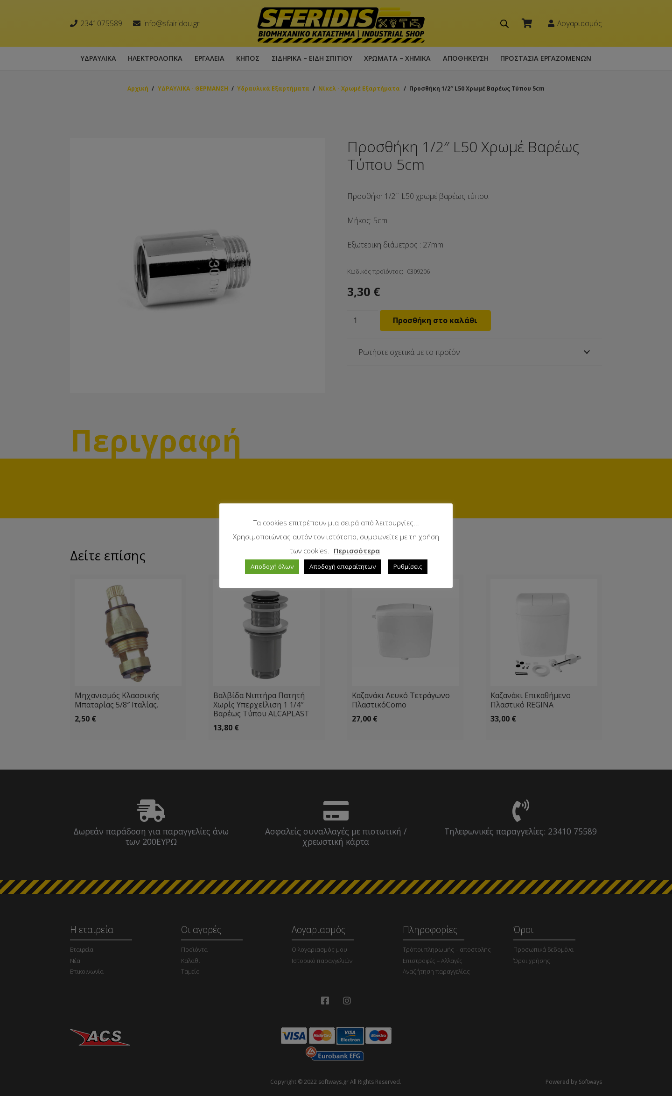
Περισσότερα (357, 550)
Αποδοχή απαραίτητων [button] (342, 566)
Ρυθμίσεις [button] (407, 566)
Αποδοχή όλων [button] (272, 566)
